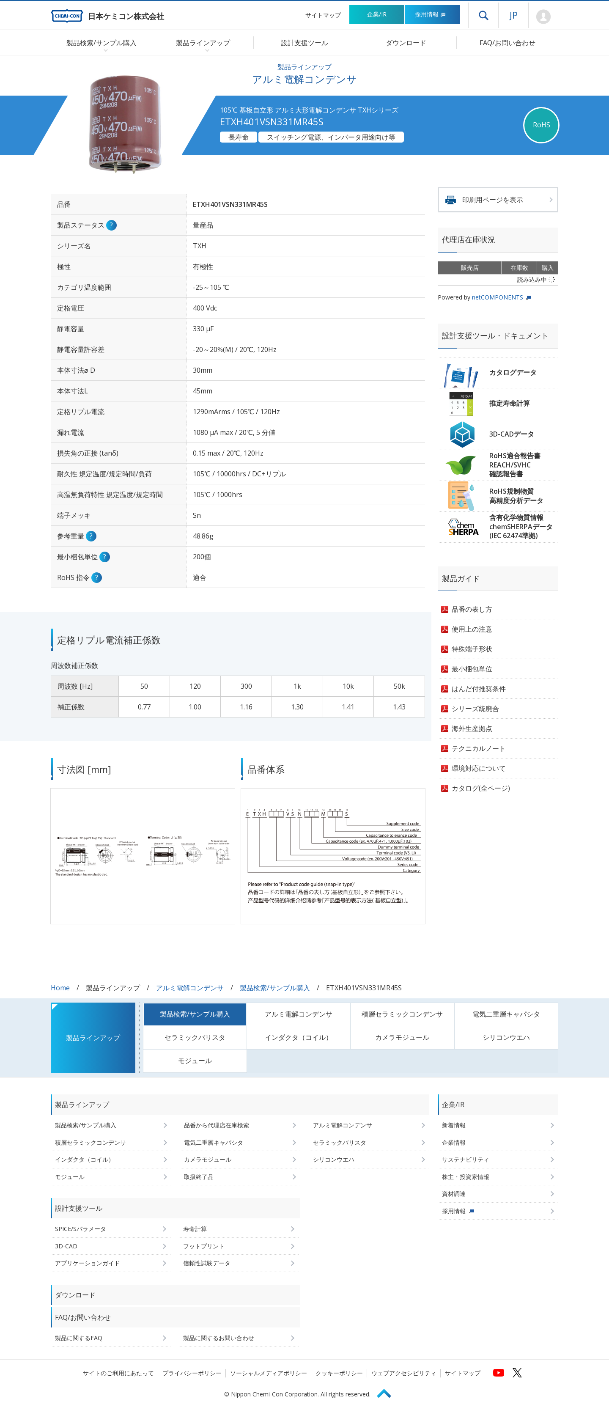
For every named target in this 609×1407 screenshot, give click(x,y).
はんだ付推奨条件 (479, 688)
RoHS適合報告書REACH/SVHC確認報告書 (514, 464)
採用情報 (430, 14)
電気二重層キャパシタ (506, 1014)
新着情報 (454, 1125)
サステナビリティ (465, 1159)
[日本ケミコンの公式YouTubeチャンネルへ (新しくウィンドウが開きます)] (498, 1372)
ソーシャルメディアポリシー (268, 1373)
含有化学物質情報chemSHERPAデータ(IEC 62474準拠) (521, 526)
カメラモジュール (402, 1037)
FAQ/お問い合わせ (507, 42)
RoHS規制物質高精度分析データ (516, 495)
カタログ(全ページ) (481, 788)
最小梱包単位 (472, 668)
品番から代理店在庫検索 (216, 1125)
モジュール (195, 1060)
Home (60, 987)
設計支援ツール (304, 42)
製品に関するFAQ (78, 1338)
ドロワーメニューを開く (483, 15)
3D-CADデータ (511, 434)
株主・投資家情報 (465, 1177)
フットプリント (204, 1246)
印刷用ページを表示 (492, 199)
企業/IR (377, 14)
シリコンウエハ (506, 1037)
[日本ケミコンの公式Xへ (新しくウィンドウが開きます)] (517, 1372)
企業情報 (454, 1142)
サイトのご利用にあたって (118, 1373)
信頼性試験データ (206, 1263)
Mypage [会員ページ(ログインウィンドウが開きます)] (543, 17)
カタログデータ (513, 372)
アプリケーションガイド (87, 1263)
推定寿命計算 (509, 403)
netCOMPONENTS (497, 297)
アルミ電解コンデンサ (190, 987)
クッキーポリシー (339, 1373)
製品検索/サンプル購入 (275, 987)
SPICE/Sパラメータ (80, 1229)
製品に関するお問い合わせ (218, 1338)
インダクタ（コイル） (298, 1037)
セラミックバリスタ (195, 1037)
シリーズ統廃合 (475, 708)
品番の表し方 (472, 609)
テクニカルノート (479, 748)
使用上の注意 (472, 629)
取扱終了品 (199, 1177)
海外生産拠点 (472, 728)
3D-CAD (66, 1246)
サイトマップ (323, 15)
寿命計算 (195, 1229)
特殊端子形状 (472, 649)
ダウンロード (406, 42)
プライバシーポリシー (192, 1373)
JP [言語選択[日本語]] (514, 14)
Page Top (387, 1392)
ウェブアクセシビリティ (403, 1373)
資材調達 (454, 1194)
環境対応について (479, 768)
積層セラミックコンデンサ (402, 1014)
